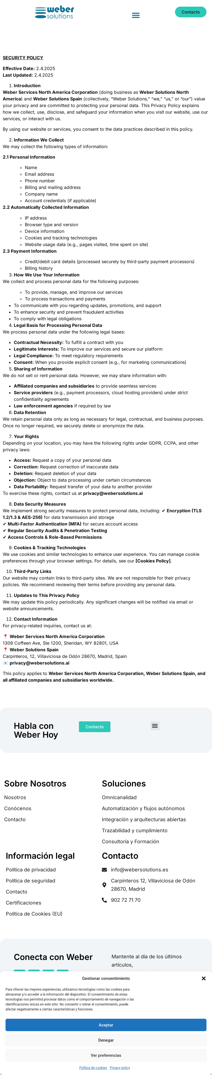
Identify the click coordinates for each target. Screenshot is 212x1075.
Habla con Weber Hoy (36, 730)
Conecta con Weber (53, 957)
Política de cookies (93, 1068)
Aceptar (106, 1025)
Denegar (106, 1040)
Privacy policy (120, 1068)
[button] (203, 978)
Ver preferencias (106, 1055)
